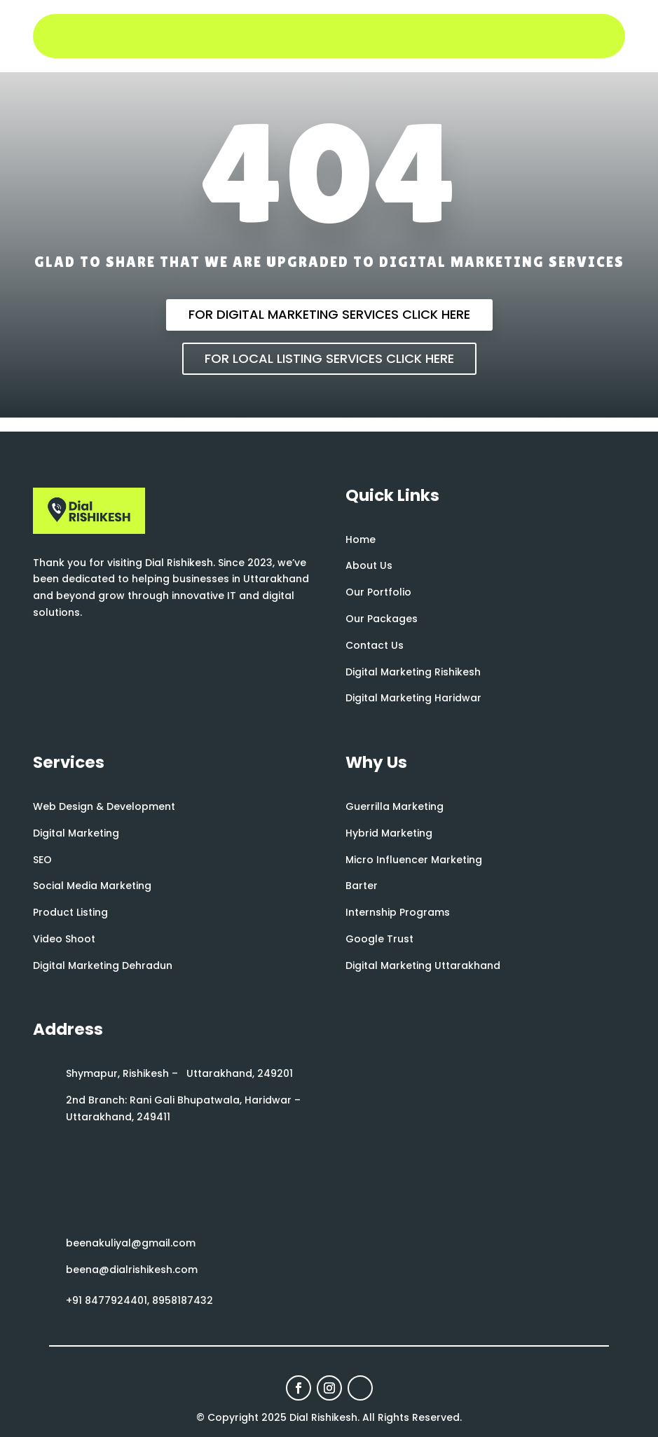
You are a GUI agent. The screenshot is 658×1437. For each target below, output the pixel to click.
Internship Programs (397, 912)
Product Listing (70, 912)
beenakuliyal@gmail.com (131, 1243)
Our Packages (381, 619)
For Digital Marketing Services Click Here (329, 314)
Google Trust (379, 939)
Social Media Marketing (92, 886)
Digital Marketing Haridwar (413, 698)
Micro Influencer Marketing (413, 860)
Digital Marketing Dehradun (102, 965)
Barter (361, 886)
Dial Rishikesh (323, 1417)
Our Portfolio (378, 592)
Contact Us (374, 645)
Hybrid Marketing (388, 833)
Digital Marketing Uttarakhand (422, 965)
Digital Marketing (76, 833)
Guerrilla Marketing (394, 806)
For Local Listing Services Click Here (329, 358)
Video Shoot (64, 939)
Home (360, 539)
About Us (368, 565)
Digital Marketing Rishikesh (413, 672)
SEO (42, 860)
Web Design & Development (104, 806)
